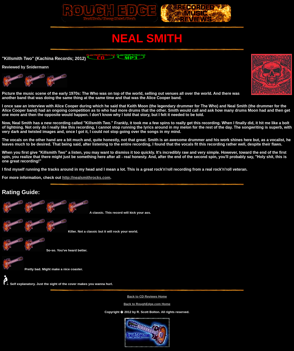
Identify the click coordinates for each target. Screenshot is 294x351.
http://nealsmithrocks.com (86, 178)
